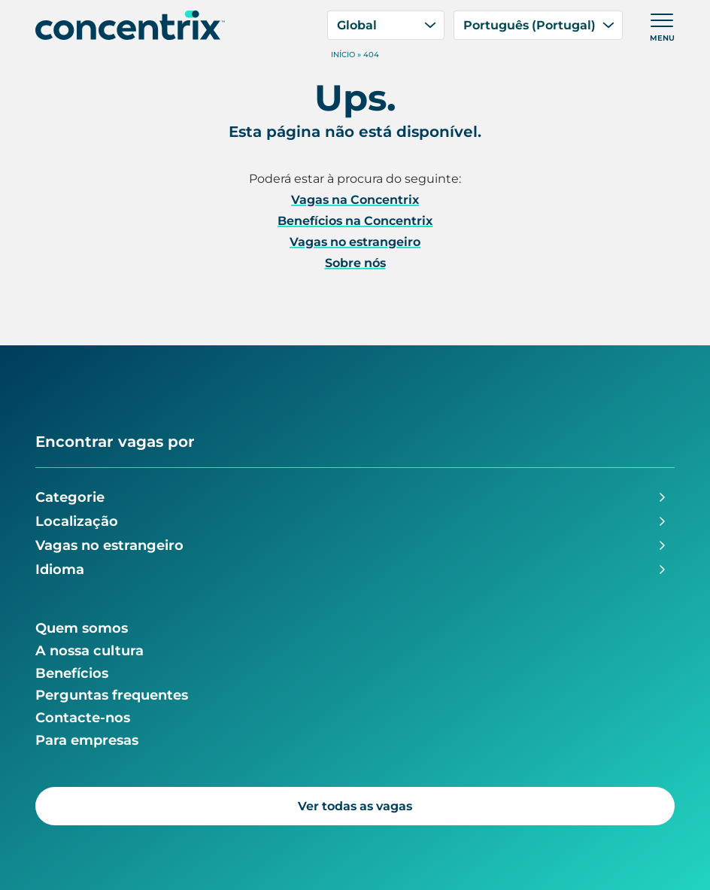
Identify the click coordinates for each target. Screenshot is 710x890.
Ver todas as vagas (355, 806)
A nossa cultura (89, 650)
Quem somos (81, 628)
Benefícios (71, 673)
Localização (76, 521)
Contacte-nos (82, 717)
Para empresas (86, 740)
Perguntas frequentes (111, 695)
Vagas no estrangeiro (355, 242)
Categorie (70, 497)
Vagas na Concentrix (355, 200)
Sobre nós (355, 263)
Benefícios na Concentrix (355, 221)
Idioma (59, 569)
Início (343, 54)
